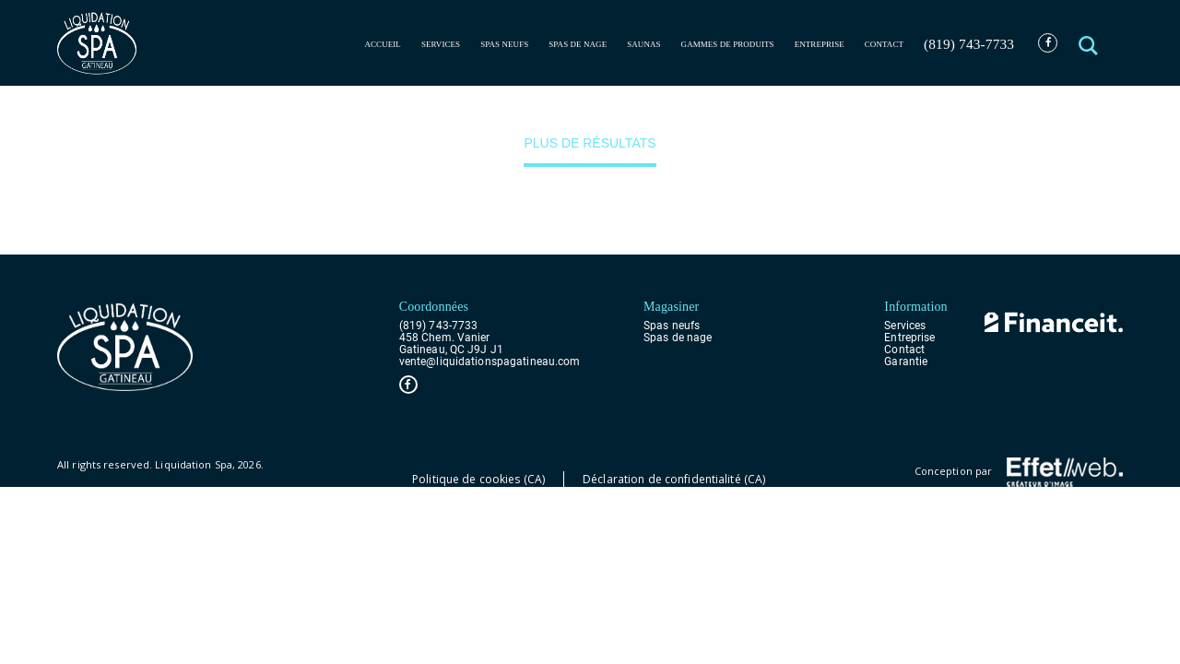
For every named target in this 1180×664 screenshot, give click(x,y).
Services (440, 44)
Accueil (382, 44)
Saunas (643, 44)
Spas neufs (504, 44)
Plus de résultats (589, 143)
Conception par (1018, 472)
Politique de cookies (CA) (478, 479)
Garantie (905, 362)
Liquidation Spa (193, 464)
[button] (1090, 42)
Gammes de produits (727, 44)
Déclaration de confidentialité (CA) (674, 479)
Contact (884, 44)
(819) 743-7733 (969, 44)
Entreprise (819, 44)
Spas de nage (578, 44)
